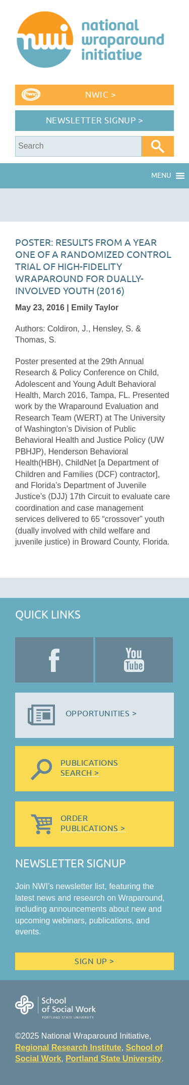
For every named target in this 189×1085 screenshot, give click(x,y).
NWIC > (100, 95)
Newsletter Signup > (95, 120)
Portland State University (113, 1058)
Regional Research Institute (68, 1047)
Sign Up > (94, 962)
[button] (161, 175)
